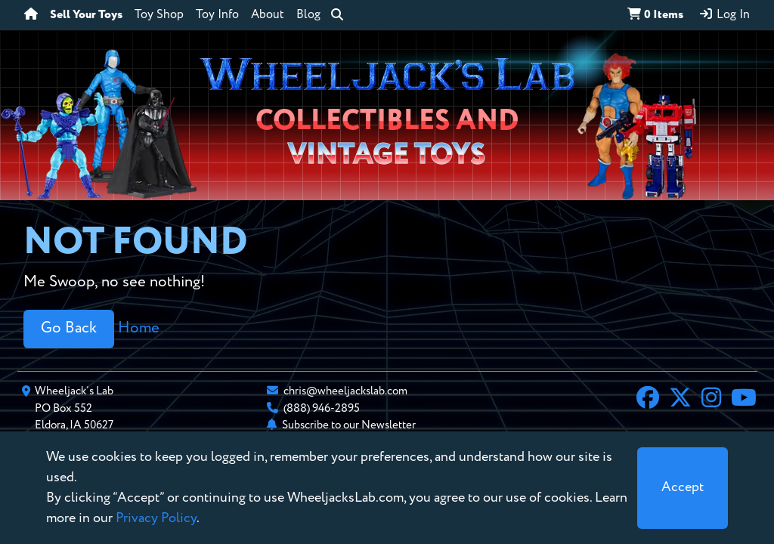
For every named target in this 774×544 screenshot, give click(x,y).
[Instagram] (711, 399)
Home (138, 328)
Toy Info (217, 15)
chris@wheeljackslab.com (345, 391)
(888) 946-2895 (321, 408)
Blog (308, 15)
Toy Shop (159, 15)
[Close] (682, 488)
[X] (680, 399)
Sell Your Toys (86, 15)
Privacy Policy (156, 518)
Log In (724, 14)
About (267, 15)
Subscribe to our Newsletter (349, 425)
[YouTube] (744, 399)
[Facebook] (647, 399)
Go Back (69, 328)
